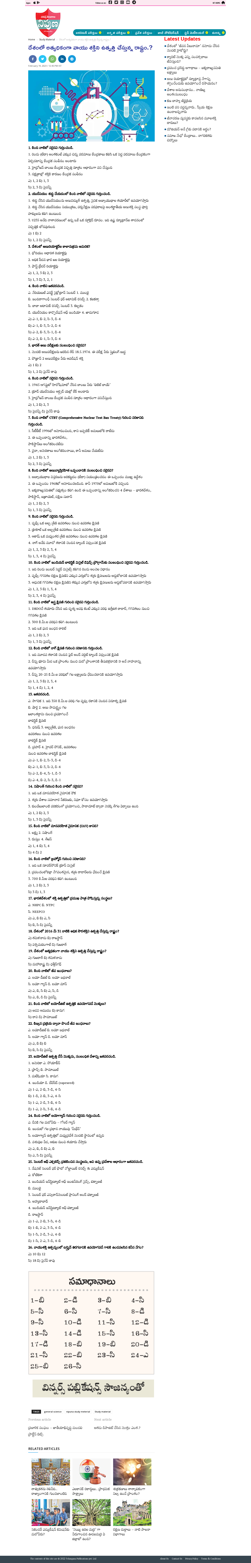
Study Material (47, 39)
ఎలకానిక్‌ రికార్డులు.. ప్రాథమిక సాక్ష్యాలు (91, 1492)
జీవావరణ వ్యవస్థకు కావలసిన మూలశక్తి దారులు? (191, 121)
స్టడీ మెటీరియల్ (196, 32)
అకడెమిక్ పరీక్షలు (88, 32)
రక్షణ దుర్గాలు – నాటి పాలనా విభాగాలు (131, 1532)
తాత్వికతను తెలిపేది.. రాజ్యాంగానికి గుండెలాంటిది (49, 1492)
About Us (164, 1559)
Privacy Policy (191, 1559)
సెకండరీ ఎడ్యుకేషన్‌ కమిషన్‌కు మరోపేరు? (50, 1532)
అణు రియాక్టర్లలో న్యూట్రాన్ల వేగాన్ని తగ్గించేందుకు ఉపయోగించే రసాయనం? (192, 82)
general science (53, 1411)
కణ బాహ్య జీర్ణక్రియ (179, 101)
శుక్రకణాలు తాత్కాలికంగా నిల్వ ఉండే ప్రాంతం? (129, 1492)
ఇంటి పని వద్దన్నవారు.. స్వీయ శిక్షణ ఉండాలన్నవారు (190, 110)
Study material (103, 1411)
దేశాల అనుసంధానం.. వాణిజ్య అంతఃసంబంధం (186, 93)
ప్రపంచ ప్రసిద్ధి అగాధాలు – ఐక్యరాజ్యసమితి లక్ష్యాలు (194, 71)
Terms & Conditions (211, 1559)
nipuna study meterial (78, 1411)
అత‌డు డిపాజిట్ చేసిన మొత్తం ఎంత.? (117, 1428)
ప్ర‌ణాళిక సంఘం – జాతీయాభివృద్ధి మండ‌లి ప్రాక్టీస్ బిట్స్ (55, 1432)
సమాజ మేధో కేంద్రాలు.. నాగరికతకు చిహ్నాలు (189, 138)
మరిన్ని (218, 32)
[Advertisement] (145, 17)
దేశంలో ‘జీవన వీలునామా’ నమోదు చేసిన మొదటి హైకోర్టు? (193, 49)
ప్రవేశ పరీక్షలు (143, 32)
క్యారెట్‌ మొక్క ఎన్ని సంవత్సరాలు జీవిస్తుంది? (187, 60)
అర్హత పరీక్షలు (118, 32)
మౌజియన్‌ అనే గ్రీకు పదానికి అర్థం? (189, 129)
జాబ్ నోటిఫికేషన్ (168, 32)
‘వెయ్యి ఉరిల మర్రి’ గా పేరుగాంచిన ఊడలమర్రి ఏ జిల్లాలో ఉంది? (88, 1535)
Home (31, 39)
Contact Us (177, 1559)
